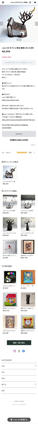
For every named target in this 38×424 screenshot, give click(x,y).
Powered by (19, 404)
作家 (3, 366)
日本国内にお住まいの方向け (19, 140)
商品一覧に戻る (19, 343)
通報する (33, 145)
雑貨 (3, 390)
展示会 (4, 384)
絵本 (3, 372)
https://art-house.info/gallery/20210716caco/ (18, 120)
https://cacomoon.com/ (10, 100)
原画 (3, 378)
